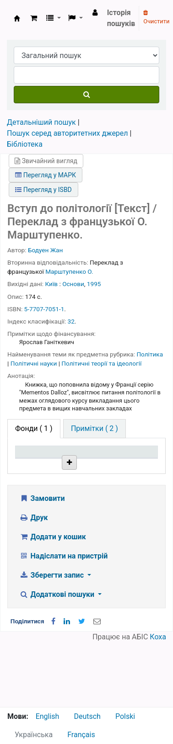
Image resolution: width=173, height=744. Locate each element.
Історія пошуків (121, 18)
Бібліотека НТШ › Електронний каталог (17, 18)
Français (81, 734)
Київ (51, 283)
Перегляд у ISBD (43, 189)
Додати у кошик (52, 601)
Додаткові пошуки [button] (57, 658)
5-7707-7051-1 (44, 309)
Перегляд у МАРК (45, 175)
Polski (125, 716)
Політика (149, 354)
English (47, 716)
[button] (34, 18)
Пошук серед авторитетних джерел (67, 133)
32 (71, 321)
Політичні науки (35, 363)
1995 (94, 283)
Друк (33, 582)
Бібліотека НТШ (85, 504)
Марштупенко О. (69, 271)
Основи (73, 283)
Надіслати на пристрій (63, 620)
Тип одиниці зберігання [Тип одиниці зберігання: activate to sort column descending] (37, 465)
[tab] (94, 428)
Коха (158, 701)
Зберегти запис (52, 639)
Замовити (42, 562)
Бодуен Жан (45, 250)
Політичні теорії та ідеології (101, 363)
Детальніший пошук (41, 122)
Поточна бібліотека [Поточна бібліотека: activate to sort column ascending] (85, 469)
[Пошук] (86, 94)
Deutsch (87, 716)
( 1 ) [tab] (34, 428)
